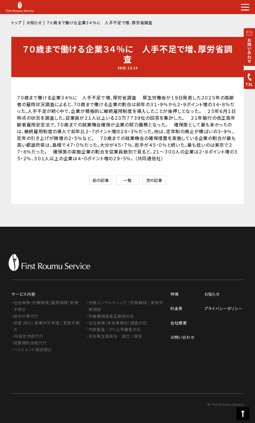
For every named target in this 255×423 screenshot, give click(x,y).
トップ (16, 22)
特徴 (174, 294)
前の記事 (96, 180)
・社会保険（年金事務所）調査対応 (116, 323)
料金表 (176, 308)
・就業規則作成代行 (29, 343)
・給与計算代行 (25, 316)
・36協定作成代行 (27, 336)
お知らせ (34, 22)
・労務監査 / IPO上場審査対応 (113, 329)
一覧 (127, 180)
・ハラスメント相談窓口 (31, 349)
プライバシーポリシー (223, 308)
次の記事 (158, 180)
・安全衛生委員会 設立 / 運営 (114, 336)
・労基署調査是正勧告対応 (110, 316)
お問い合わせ (182, 337)
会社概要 (178, 323)
